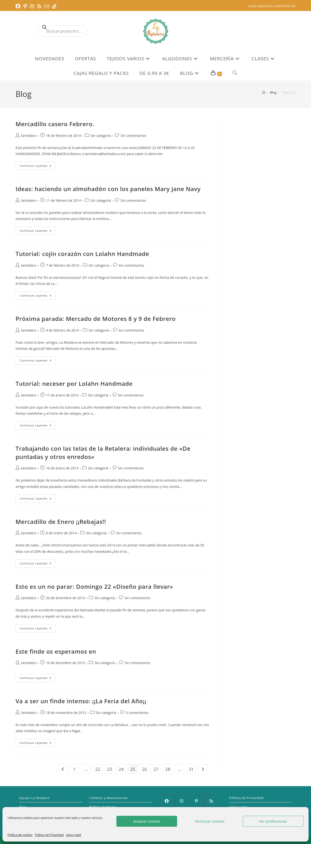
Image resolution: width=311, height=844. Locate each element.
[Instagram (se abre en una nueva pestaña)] (32, 6)
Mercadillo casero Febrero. (55, 124)
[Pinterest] (196, 801)
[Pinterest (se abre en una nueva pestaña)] (25, 6)
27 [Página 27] (156, 769)
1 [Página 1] (74, 769)
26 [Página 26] (144, 769)
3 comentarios (137, 712)
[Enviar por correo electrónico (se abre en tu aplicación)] (47, 6)
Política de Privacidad (49, 835)
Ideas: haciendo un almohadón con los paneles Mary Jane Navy (108, 189)
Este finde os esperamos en (56, 651)
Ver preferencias (273, 821)
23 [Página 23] (109, 769)
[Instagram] (181, 801)
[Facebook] (166, 801)
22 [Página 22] (97, 769)
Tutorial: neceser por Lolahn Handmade (74, 383)
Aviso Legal (73, 835)
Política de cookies (20, 835)
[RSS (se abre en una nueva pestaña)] (39, 6)
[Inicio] (263, 92)
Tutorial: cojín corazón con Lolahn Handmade (82, 254)
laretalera (28, 135)
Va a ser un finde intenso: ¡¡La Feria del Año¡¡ (81, 701)
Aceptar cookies (146, 821)
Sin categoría (101, 135)
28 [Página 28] (167, 769)
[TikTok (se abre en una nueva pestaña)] (54, 6)
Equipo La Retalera (34, 798)
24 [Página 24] (121, 769)
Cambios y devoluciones (108, 798)
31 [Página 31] (191, 769)
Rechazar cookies (210, 821)
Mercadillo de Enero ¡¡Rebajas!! (61, 522)
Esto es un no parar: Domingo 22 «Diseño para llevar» (94, 586)
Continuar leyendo (38, 166)
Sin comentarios (133, 135)
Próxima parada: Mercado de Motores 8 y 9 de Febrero (96, 319)
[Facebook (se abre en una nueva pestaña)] (19, 6)
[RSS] (211, 801)
